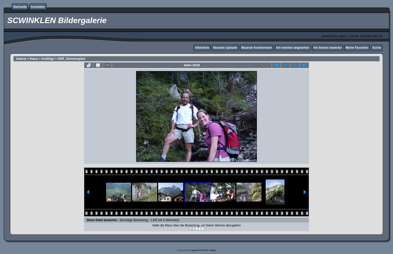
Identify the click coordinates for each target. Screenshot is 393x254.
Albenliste (202, 47)
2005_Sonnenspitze (71, 58)
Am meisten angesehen (293, 47)
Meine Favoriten (357, 47)
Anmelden (38, 7)
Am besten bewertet (327, 47)
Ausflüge (47, 58)
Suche (376, 47)
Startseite (20, 7)
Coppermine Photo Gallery (202, 250)
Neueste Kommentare (256, 47)
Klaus (34, 58)
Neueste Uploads (225, 47)
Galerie (21, 58)
